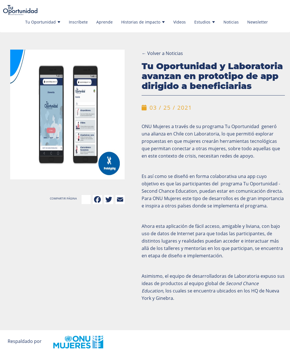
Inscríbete (78, 22)
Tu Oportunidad (42, 22)
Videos (179, 22)
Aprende (104, 22)
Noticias (231, 22)
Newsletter (257, 22)
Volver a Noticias (162, 53)
